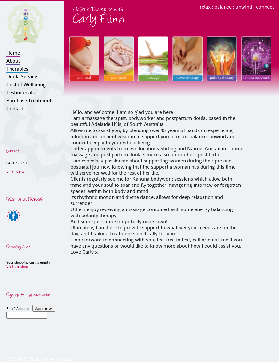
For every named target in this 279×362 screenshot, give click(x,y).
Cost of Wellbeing (26, 85)
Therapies (17, 69)
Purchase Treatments (29, 101)
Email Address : (18, 308)
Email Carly (15, 171)
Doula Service (21, 77)
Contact (15, 109)
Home (13, 53)
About (13, 61)
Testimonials (20, 93)
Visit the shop (17, 266)
